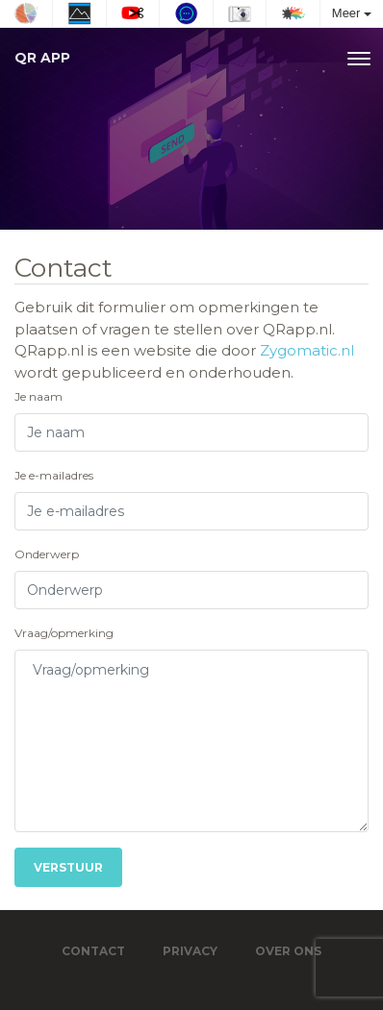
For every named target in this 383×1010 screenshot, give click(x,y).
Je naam (38, 396)
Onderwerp (46, 554)
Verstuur (68, 867)
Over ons (288, 951)
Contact (93, 951)
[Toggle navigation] (359, 58)
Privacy (190, 951)
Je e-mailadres (53, 475)
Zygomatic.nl (307, 350)
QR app (42, 57)
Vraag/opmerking (64, 633)
